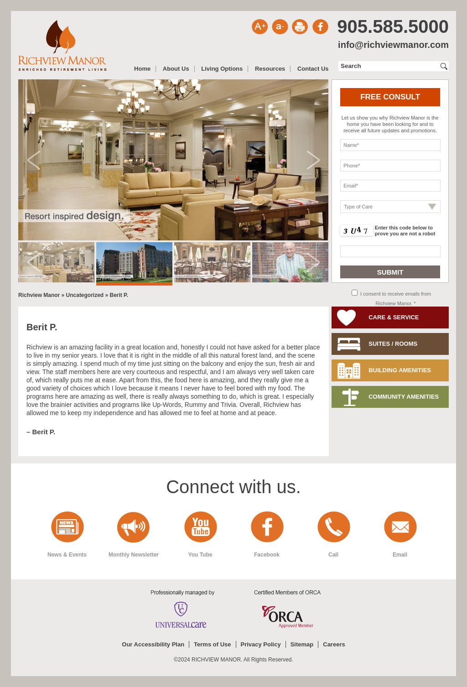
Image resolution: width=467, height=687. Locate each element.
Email (400, 555)
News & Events (67, 555)
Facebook (267, 555)
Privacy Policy (261, 644)
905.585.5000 (393, 26)
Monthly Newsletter (134, 555)
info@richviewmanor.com (393, 45)
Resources (270, 69)
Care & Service (393, 317)
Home (142, 69)
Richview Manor (62, 45)
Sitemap (302, 644)
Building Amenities (399, 370)
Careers (334, 644)
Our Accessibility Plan (153, 644)
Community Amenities (403, 396)
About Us (176, 69)
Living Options (222, 69)
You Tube (200, 555)
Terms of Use (212, 644)
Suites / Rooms (392, 343)
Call (333, 555)
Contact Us (313, 69)
